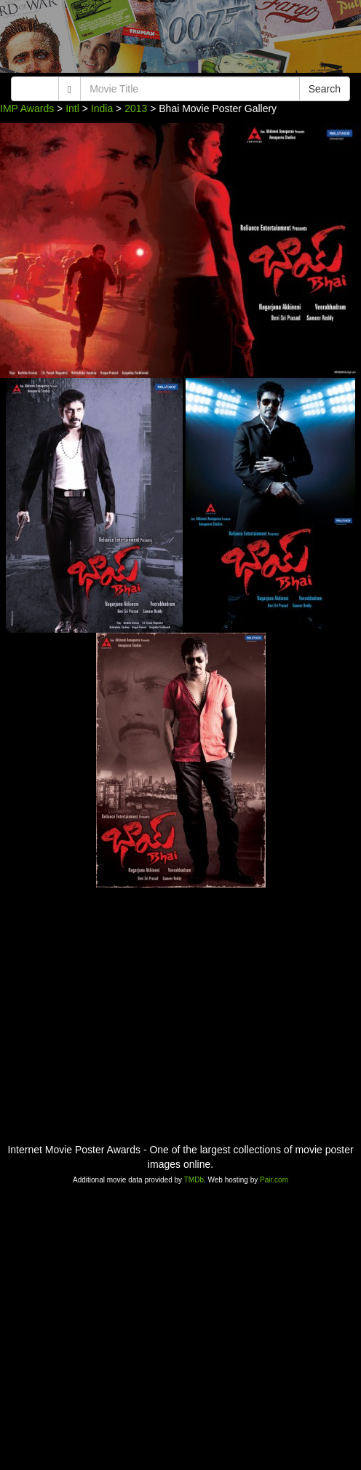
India (102, 108)
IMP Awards (27, 108)
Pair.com (274, 1180)
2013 (135, 108)
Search (325, 89)
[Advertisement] (181, 40)
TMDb (194, 1180)
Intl (72, 108)
